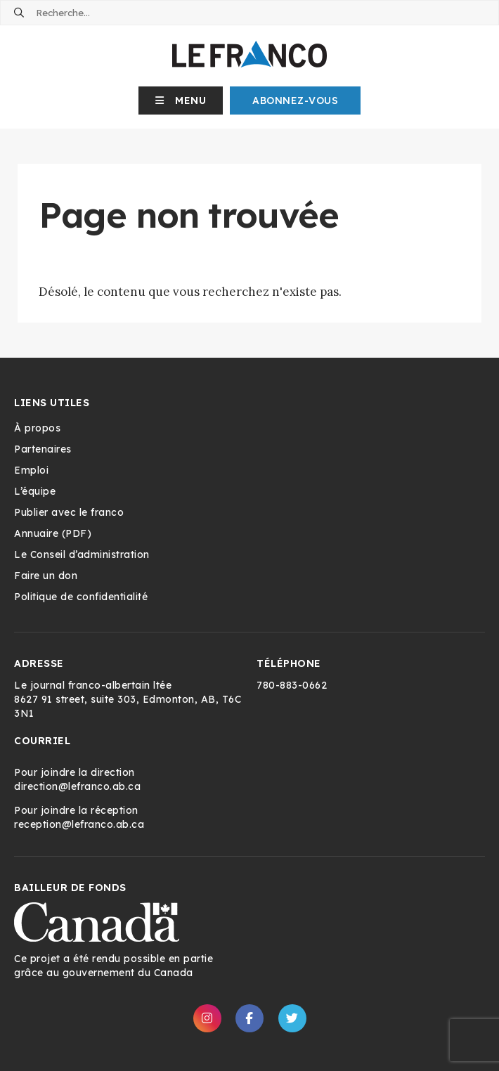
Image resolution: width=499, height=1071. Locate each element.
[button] (180, 100)
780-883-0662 (292, 685)
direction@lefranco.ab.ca (77, 786)
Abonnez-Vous (295, 100)
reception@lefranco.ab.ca (79, 824)
